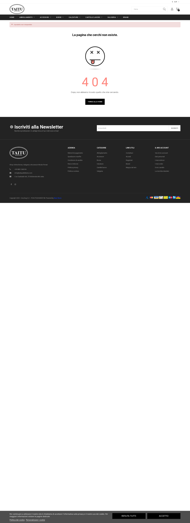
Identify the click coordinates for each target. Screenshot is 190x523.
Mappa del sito (131, 167)
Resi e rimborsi (73, 164)
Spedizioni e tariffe (74, 156)
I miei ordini (159, 164)
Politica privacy (73, 167)
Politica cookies (73, 171)
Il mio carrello (159, 167)
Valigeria (100, 171)
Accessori (100, 156)
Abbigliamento (102, 153)
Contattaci (129, 153)
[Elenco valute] (175, 2)
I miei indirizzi (159, 160)
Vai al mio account (161, 153)
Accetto (163, 515)
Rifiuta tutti (129, 515)
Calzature (100, 164)
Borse (99, 160)
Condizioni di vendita (75, 160)
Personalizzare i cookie (35, 520)
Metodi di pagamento (75, 153)
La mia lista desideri (162, 171)
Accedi (128, 156)
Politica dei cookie (17, 520)
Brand (128, 164)
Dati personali (160, 156)
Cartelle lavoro (102, 167)
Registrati (129, 160)
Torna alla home (95, 102)
